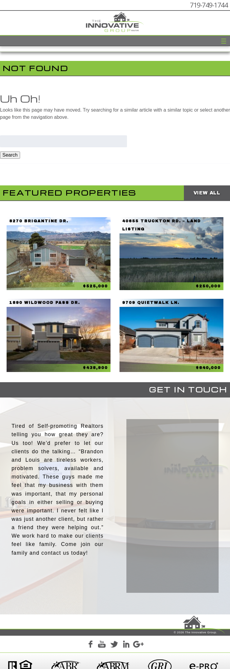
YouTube (102, 635)
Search (10, 155)
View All (206, 192)
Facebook (90, 635)
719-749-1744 (209, 5)
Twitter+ (114, 635)
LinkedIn (126, 635)
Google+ (138, 635)
